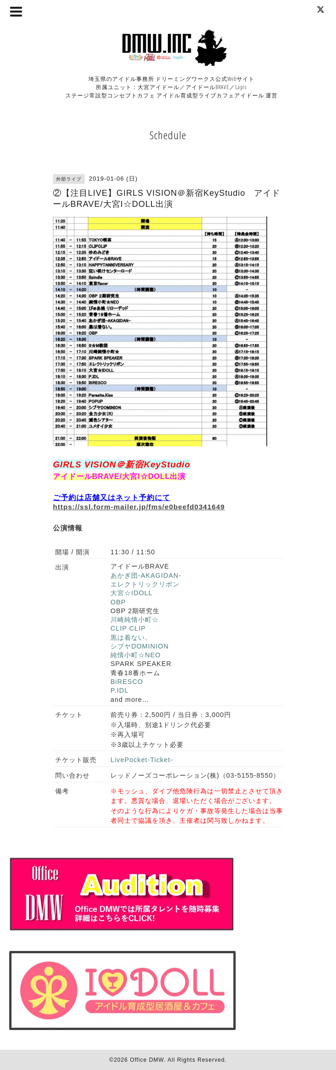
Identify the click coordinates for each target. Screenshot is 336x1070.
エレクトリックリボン (145, 584)
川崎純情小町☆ (134, 619)
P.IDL (119, 690)
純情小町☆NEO (135, 655)
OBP (118, 602)
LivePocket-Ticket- (141, 759)
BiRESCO (126, 681)
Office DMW (147, 1060)
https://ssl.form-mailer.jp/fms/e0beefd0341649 (139, 507)
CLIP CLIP (128, 628)
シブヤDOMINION (139, 646)
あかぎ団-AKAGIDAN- (145, 575)
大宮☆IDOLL (131, 593)
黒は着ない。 (131, 637)
